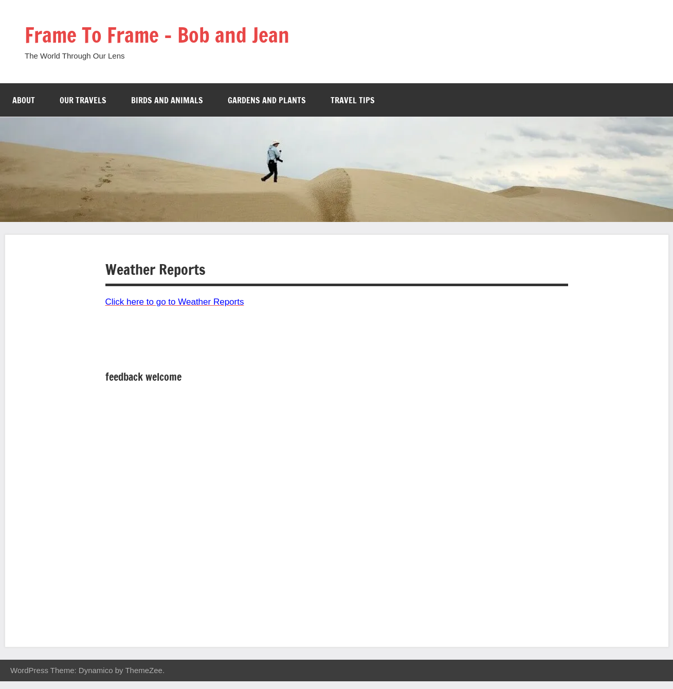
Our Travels (83, 100)
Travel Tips (353, 100)
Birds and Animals (167, 100)
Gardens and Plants (267, 100)
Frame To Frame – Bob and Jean (157, 34)
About (23, 100)
